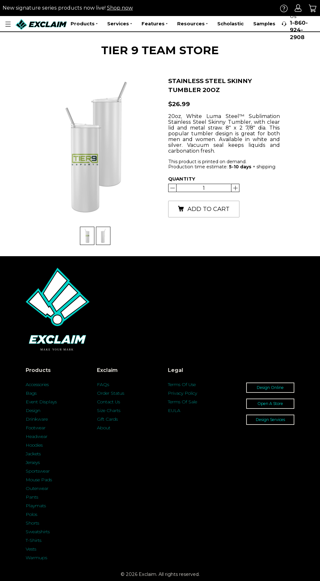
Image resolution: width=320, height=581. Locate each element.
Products (84, 24)
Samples (264, 24)
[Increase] (172, 188)
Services (119, 24)
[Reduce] (235, 188)
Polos (31, 514)
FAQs (103, 384)
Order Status (110, 393)
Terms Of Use (182, 384)
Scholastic (230, 24)
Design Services (270, 419)
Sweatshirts (38, 532)
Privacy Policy (182, 393)
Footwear (36, 428)
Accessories (37, 384)
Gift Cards (107, 419)
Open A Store (270, 403)
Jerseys (33, 462)
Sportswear (38, 471)
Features (155, 24)
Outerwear (37, 488)
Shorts (32, 523)
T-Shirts (33, 540)
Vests (31, 549)
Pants (32, 497)
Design (33, 410)
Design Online (270, 387)
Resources (192, 24)
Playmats (36, 506)
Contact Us (108, 402)
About (103, 428)
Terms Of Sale (182, 402)
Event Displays (41, 402)
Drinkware (37, 419)
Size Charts (108, 410)
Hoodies (34, 445)
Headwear (37, 436)
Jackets (33, 454)
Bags (31, 393)
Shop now (120, 8)
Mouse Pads (39, 480)
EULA (174, 410)
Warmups (36, 557)
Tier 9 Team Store (160, 50)
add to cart (203, 209)
